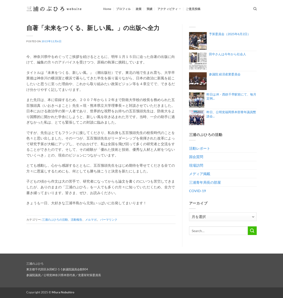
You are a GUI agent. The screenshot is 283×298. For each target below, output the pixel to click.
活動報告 (76, 219)
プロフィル (123, 9)
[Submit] (252, 230)
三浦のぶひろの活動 (55, 219)
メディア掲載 (199, 174)
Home (107, 9)
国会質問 (196, 157)
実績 (150, 9)
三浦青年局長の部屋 (205, 182)
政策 (139, 9)
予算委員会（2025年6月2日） (229, 34)
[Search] (255, 9)
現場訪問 (196, 165)
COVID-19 (197, 191)
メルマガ (91, 219)
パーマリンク (108, 219)
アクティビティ (169, 9)
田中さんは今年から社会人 (227, 54)
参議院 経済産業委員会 (225, 74)
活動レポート (199, 148)
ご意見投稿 (193, 9)
